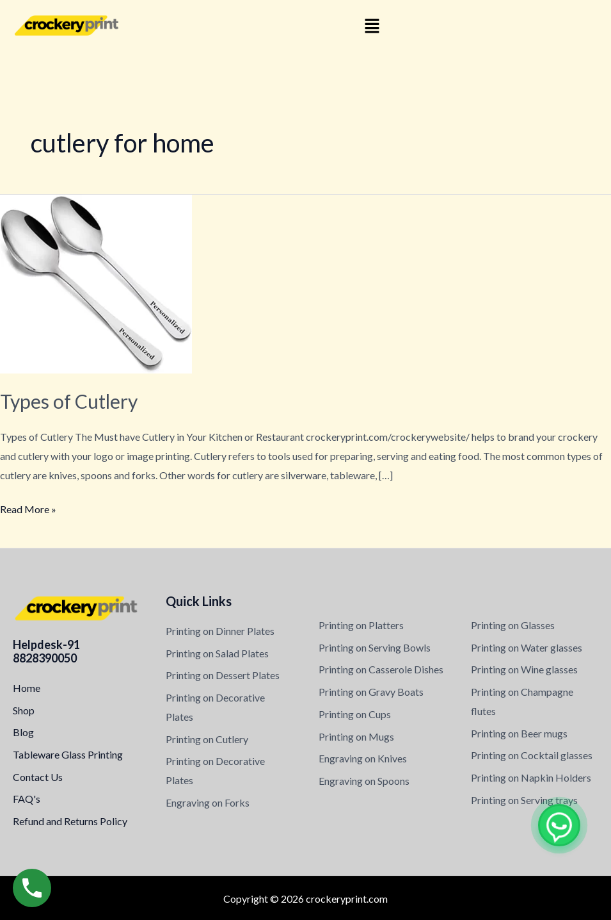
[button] (372, 26)
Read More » (28, 507)
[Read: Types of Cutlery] (96, 283)
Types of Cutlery (69, 401)
